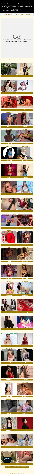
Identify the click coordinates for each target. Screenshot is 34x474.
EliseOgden (9, 365)
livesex (25, 430)
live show (9, 109)
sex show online (9, 160)
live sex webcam (25, 194)
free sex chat (9, 396)
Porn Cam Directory (8, 14)
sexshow (9, 244)
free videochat (25, 109)
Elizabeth (25, 129)
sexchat (9, 362)
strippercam (25, 126)
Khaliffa (25, 230)
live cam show (25, 143)
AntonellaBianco (25, 382)
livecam (9, 413)
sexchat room (9, 143)
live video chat (9, 76)
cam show (25, 92)
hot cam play (25, 312)
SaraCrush (9, 180)
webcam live (25, 210)
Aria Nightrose (9, 61)
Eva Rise (25, 180)
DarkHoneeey (25, 112)
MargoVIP (9, 449)
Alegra (25, 399)
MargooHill (9, 247)
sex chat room (25, 345)
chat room (9, 210)
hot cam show (9, 278)
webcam (9, 463)
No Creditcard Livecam (18, 14)
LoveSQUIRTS (9, 230)
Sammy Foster (25, 365)
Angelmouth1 (9, 129)
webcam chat (25, 329)
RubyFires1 (9, 264)
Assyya (9, 432)
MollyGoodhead (25, 247)
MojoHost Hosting (20, 473)
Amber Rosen (9, 196)
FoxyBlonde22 (25, 298)
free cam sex (25, 278)
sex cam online (9, 312)
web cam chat (9, 345)
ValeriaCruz (25, 95)
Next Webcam (21, 60)
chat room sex (25, 413)
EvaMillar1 (9, 281)
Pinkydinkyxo (9, 348)
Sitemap (11, 473)
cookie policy (11, 7)
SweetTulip (25, 416)
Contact (15, 473)
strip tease (25, 227)
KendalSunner (25, 264)
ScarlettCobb (25, 146)
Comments (12, 60)
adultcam (9, 261)
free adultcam (25, 463)
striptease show (9, 447)
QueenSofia (9, 382)
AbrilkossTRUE (25, 281)
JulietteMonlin (9, 78)
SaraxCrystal (9, 146)
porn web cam (25, 396)
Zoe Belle (25, 432)
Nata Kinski (25, 196)
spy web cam (9, 430)
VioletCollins (25, 314)
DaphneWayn (9, 331)
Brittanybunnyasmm (25, 213)
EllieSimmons (9, 112)
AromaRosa (25, 348)
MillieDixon (25, 449)
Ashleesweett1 (9, 213)
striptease (9, 126)
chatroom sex (25, 244)
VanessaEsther (9, 314)
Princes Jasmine (25, 78)
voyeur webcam (25, 76)
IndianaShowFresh (25, 163)
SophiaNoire (8, 416)
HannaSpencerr (9, 298)
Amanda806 (25, 331)
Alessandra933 (9, 399)
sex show (9, 227)
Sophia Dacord (25, 61)
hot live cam (25, 379)
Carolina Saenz (9, 95)
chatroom (9, 177)
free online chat (25, 160)
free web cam (9, 194)
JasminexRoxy (9, 163)
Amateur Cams (27, 14)
